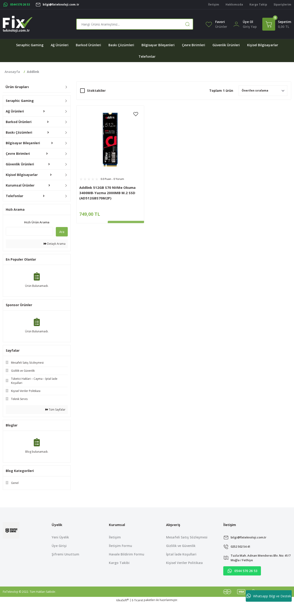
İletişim (115, 537)
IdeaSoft (122, 601)
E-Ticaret (137, 601)
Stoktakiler (96, 90)
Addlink (33, 71)
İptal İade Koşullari (181, 554)
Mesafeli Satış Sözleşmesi (186, 537)
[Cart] (276, 24)
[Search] (134, 24)
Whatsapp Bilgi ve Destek (268, 595)
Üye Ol (248, 22)
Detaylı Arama (54, 244)
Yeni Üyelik (60, 537)
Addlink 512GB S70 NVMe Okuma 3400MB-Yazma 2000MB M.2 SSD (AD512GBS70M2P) (107, 192)
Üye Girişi (59, 546)
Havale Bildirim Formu (126, 554)
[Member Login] (236, 24)
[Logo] (18, 24)
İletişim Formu (120, 546)
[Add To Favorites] (136, 114)
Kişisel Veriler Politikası (184, 563)
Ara (61, 232)
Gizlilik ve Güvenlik (180, 546)
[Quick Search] (29, 231)
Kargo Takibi (119, 563)
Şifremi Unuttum (65, 554)
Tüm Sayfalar (55, 409)
